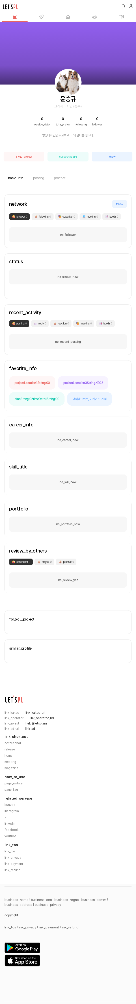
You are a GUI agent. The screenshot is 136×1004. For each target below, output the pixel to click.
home (8, 755)
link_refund (12, 870)
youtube (10, 836)
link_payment (13, 864)
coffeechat (12, 743)
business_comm (93, 900)
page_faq (11, 789)
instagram (11, 811)
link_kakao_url (35, 712)
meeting (10, 762)
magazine (11, 768)
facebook (11, 830)
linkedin (9, 823)
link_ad (30, 729)
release (9, 749)
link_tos (9, 851)
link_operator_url (42, 718)
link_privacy (12, 857)
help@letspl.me (36, 723)
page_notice (13, 783)
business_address (18, 905)
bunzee (9, 805)
